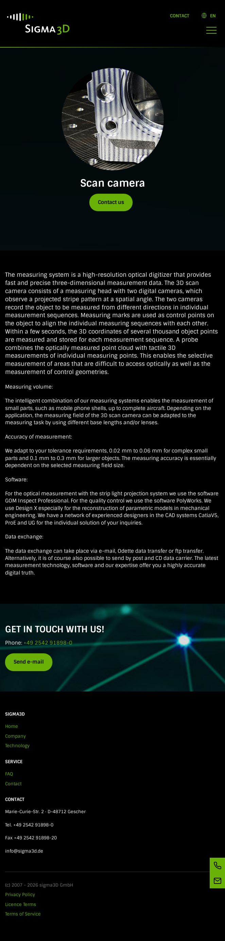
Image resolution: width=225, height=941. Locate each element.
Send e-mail (29, 661)
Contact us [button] (111, 202)
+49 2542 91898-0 (47, 642)
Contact (179, 16)
